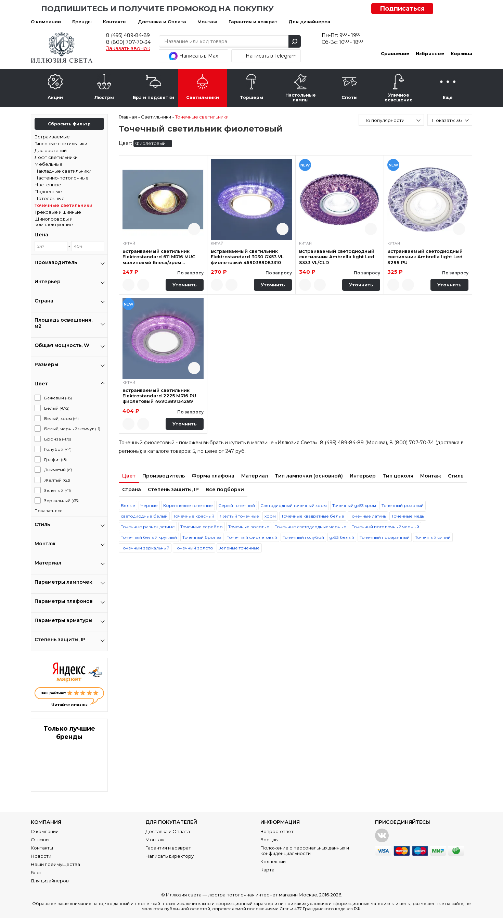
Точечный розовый (403, 505)
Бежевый (58, 397)
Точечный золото (194, 547)
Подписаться (402, 8)
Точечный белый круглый (149, 537)
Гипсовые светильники (61, 143)
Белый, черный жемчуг (72, 428)
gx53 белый (342, 537)
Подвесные (48, 191)
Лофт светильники (56, 157)
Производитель (163, 476)
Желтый (57, 480)
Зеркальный (61, 500)
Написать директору (169, 856)
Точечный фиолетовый (252, 537)
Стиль (455, 476)
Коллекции (273, 861)
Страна (131, 489)
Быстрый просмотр (194, 229)
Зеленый (57, 490)
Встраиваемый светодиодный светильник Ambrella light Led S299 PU (425, 256)
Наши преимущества (55, 864)
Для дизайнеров (309, 21)
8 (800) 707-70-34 (128, 42)
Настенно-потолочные (62, 178)
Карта (267, 869)
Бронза (57, 439)
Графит (55, 459)
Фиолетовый (152, 143)
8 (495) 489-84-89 (128, 35)
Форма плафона (213, 476)
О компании (46, 21)
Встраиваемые (52, 136)
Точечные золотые (248, 526)
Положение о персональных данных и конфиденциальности (304, 850)
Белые (128, 505)
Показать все (49, 510)
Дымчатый (58, 469)
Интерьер (363, 476)
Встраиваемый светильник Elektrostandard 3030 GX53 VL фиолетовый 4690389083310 (247, 256)
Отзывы (40, 839)
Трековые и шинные (58, 212)
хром (270, 516)
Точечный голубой (303, 537)
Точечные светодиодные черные (310, 526)
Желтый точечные (239, 516)
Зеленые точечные (239, 547)
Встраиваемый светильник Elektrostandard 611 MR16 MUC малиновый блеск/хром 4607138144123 (158, 256)
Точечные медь (407, 516)
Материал (254, 476)
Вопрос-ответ (277, 831)
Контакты (115, 21)
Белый (56, 408)
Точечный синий (433, 537)
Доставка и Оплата (162, 21)
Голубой (58, 449)
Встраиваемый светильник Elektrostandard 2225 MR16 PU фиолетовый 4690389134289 (159, 395)
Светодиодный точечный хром (293, 505)
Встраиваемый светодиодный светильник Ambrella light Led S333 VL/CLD (336, 256)
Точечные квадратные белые (312, 516)
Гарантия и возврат (253, 21)
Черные (149, 505)
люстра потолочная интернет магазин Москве (262, 894)
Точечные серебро (201, 526)
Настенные (48, 184)
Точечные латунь (368, 516)
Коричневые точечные (188, 505)
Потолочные (50, 198)
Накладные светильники (63, 171)
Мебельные (49, 164)
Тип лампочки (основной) (309, 476)
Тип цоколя (398, 476)
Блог (36, 872)
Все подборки (225, 489)
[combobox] (391, 120)
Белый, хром (61, 418)
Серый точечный (236, 505)
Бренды (82, 21)
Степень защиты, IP (173, 489)
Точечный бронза (201, 537)
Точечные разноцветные (148, 526)
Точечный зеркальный (145, 547)
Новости (41, 856)
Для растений (51, 150)
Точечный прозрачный (385, 537)
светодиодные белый (144, 516)
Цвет (129, 476)
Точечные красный (193, 516)
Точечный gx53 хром (354, 505)
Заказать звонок (128, 48)
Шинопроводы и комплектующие (54, 221)
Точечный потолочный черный (385, 526)
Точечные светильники (63, 205)
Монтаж (207, 21)
